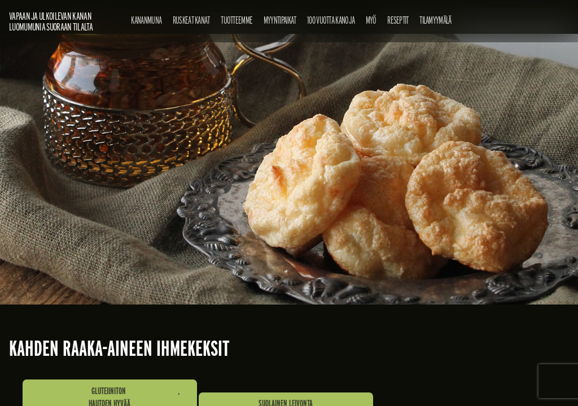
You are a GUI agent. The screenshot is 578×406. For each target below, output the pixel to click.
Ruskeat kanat (191, 20)
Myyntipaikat (280, 20)
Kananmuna (146, 20)
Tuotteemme (236, 20)
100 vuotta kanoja (330, 20)
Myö (371, 20)
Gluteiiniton (108, 391)
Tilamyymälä (435, 20)
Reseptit (397, 20)
